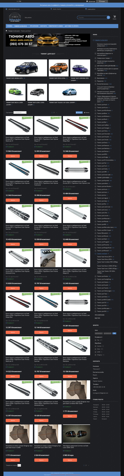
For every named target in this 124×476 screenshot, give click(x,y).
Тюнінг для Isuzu (102, 189)
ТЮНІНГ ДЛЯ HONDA (103, 177)
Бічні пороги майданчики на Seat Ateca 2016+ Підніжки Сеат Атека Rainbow (74, 359)
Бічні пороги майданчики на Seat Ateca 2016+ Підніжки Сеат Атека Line (76, 314)
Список (87, 112)
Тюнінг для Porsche (103, 245)
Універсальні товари (103, 58)
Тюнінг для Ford (102, 166)
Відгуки (97, 318)
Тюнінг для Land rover (103, 207)
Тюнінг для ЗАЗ (101, 305)
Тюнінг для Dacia (102, 142)
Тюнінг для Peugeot (103, 242)
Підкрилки (100, 81)
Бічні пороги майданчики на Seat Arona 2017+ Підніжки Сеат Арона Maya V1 (46, 139)
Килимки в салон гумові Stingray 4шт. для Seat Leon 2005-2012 (47, 446)
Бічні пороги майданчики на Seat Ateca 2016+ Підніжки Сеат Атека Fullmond (46, 271)
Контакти (43, 26)
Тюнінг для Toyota (102, 288)
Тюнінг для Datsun (103, 151)
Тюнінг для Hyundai (103, 180)
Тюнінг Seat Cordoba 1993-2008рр (107, 262)
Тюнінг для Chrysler (103, 136)
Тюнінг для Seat (102, 253)
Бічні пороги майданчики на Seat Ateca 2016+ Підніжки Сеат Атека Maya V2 (74, 271)
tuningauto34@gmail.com (100, 393)
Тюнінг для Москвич (103, 308)
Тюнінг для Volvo (102, 296)
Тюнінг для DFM (102, 154)
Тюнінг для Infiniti (102, 183)
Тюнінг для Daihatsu (103, 148)
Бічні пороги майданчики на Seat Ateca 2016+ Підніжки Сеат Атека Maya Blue (46, 315)
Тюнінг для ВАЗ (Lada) (104, 299)
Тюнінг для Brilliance (103, 116)
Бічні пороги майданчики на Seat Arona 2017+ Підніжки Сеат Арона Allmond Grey (17, 271)
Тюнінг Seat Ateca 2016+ (57, 78)
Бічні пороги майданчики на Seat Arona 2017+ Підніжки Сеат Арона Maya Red (75, 139)
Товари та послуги (20, 26)
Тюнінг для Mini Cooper (104, 230)
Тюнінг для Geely (102, 169)
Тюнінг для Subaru (102, 282)
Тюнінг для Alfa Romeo (104, 110)
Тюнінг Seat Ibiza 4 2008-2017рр (107, 266)
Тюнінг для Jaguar (102, 198)
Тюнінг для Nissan (102, 236)
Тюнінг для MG (101, 224)
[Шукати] (108, 17)
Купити (13, 156)
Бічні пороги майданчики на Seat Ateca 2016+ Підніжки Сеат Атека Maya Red (17, 315)
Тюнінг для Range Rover (104, 247)
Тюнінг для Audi (102, 104)
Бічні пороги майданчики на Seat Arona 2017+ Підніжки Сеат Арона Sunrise (17, 227)
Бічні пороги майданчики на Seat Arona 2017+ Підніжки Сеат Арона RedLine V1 (17, 139)
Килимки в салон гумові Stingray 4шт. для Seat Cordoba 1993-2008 (76, 402)
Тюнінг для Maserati (103, 218)
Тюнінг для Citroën (102, 139)
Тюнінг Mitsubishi (102, 233)
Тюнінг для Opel (102, 239)
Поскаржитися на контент (58, 474)
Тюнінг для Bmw (102, 113)
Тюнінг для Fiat (101, 163)
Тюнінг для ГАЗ (101, 302)
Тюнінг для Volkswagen (104, 291)
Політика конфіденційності (73, 474)
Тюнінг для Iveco (102, 192)
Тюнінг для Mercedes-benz (105, 227)
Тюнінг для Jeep (102, 201)
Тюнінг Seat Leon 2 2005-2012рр (107, 268)
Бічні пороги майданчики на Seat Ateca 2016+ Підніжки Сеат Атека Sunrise (46, 359)
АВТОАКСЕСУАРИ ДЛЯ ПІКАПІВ (106, 66)
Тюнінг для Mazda (102, 221)
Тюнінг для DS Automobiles (105, 160)
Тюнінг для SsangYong (104, 279)
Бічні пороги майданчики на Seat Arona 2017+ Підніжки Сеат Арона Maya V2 (75, 227)
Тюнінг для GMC (102, 172)
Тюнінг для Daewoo (103, 145)
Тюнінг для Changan (103, 128)
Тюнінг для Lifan (102, 212)
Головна (9, 26)
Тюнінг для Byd (101, 122)
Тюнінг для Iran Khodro (104, 186)
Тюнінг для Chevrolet (103, 134)
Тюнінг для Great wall (103, 174)
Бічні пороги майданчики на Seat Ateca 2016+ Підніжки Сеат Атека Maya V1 (17, 403)
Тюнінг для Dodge (102, 157)
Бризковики (100, 78)
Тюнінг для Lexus (102, 209)
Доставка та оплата (71, 26)
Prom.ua (71, 473)
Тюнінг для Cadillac (103, 125)
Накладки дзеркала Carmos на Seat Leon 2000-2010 (75, 446)
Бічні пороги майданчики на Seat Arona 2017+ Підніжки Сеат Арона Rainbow (46, 227)
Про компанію (99, 315)
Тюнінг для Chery (102, 131)
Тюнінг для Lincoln (102, 215)
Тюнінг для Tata (102, 294)
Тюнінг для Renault (103, 250)
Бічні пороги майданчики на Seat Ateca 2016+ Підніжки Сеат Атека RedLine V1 (17, 359)
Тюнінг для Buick (102, 119)
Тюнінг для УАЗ (101, 311)
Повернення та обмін (56, 26)
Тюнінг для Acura (102, 107)
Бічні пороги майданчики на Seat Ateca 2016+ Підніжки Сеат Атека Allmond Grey (46, 403)
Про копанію (34, 26)
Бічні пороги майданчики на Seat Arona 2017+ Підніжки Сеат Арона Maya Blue (17, 183)
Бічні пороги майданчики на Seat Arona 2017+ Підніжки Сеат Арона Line (76, 182)
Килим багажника (102, 84)
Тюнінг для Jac (101, 195)
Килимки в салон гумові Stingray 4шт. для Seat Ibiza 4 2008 (19, 446)
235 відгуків (92, 1)
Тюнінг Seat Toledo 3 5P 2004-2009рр (62, 102)
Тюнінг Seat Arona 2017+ (14, 78)
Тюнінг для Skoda (102, 276)
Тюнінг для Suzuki (102, 285)
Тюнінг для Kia (101, 204)
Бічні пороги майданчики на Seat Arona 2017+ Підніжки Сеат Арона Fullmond (46, 183)
